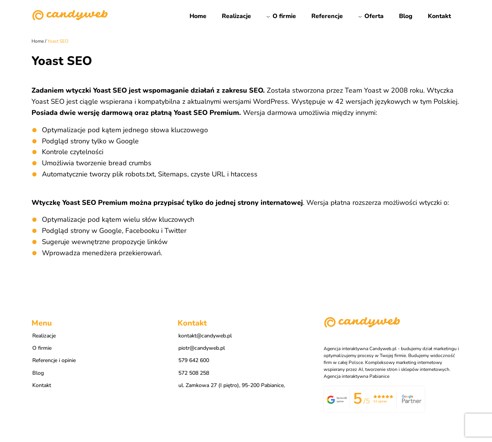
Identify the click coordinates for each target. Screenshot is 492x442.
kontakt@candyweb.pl (205, 335)
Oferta (374, 16)
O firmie (284, 16)
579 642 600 (193, 360)
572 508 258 (193, 373)
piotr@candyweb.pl (201, 348)
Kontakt (439, 16)
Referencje (327, 16)
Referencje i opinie (54, 360)
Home (197, 16)
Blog (405, 16)
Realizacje (236, 16)
